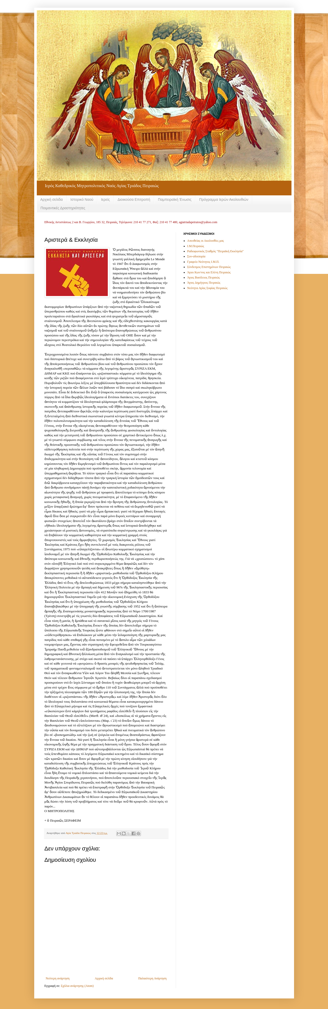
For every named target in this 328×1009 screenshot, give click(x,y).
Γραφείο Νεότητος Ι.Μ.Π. (203, 262)
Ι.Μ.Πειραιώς (195, 246)
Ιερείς (105, 199)
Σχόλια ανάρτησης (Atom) (77, 986)
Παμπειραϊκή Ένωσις (175, 199)
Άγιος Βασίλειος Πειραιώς (203, 277)
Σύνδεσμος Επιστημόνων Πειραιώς (209, 267)
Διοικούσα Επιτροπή (134, 199)
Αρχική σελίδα (51, 199)
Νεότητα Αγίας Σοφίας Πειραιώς (207, 288)
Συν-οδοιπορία (196, 256)
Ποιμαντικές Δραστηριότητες (63, 208)
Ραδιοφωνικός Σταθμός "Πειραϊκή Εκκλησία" (215, 251)
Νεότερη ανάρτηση (58, 978)
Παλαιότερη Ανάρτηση (152, 978)
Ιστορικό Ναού (81, 199)
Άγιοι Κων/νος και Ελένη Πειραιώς (209, 272)
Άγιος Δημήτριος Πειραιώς (203, 282)
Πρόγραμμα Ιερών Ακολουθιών (223, 199)
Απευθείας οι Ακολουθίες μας (205, 240)
